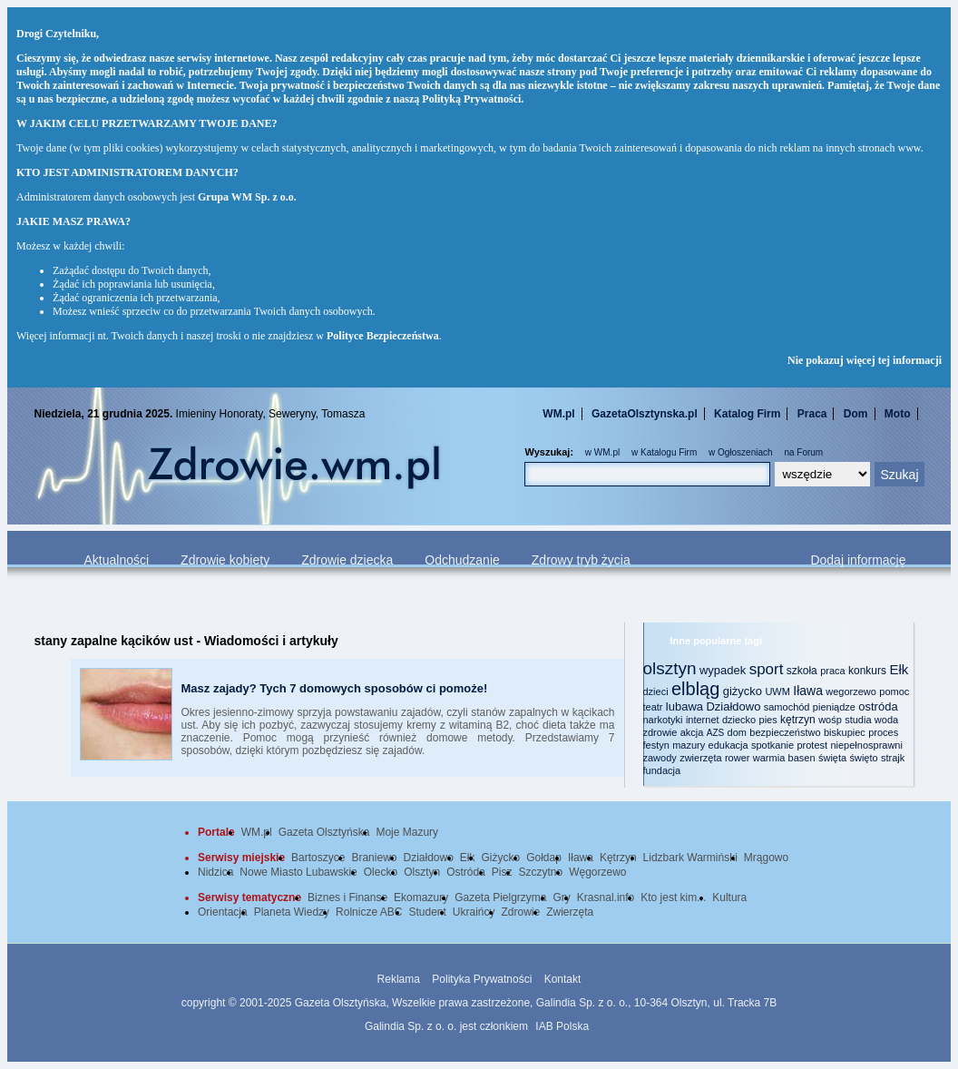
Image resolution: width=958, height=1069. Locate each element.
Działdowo (733, 706)
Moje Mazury (407, 832)
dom (737, 732)
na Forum (803, 452)
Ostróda (465, 872)
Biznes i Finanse (347, 897)
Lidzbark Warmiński (690, 857)
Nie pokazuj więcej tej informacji (864, 360)
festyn (656, 745)
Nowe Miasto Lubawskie (298, 872)
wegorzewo (851, 691)
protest (812, 745)
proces (883, 732)
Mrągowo (766, 857)
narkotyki (663, 719)
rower (737, 757)
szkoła (802, 670)
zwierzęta (700, 757)
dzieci (656, 691)
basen (802, 757)
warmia (769, 757)
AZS (715, 733)
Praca (812, 413)
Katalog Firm (747, 413)
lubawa (684, 706)
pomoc (894, 691)
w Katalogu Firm (664, 452)
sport (766, 669)
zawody (660, 757)
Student (426, 912)
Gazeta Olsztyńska (324, 832)
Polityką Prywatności (471, 99)
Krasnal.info (605, 897)
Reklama (398, 979)
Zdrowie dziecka (347, 560)
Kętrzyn (618, 857)
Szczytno (541, 872)
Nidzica (215, 872)
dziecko (739, 719)
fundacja (662, 770)
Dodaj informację (857, 560)
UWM (777, 691)
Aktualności (117, 560)
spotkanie (772, 745)
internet (702, 719)
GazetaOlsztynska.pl (644, 413)
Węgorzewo (597, 872)
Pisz (502, 872)
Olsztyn (422, 872)
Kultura (729, 897)
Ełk (898, 669)
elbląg (695, 689)
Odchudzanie (462, 560)
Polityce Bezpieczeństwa (383, 335)
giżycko (742, 691)
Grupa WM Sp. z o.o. (247, 197)
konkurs (867, 670)
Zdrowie (521, 912)
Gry (562, 897)
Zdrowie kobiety (225, 560)
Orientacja (223, 912)
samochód (787, 706)
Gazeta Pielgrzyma (500, 897)
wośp (830, 719)
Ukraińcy (474, 912)
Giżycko (501, 857)
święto (863, 757)
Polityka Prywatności (482, 979)
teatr (653, 706)
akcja (692, 732)
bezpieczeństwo (784, 732)
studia (858, 719)
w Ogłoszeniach (741, 452)
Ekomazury (421, 897)
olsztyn (670, 668)
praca (833, 670)
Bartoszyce (318, 857)
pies (768, 719)
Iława (808, 690)
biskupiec (844, 732)
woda (886, 719)
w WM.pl (602, 452)
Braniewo (373, 857)
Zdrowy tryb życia (581, 560)
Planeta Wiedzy (291, 912)
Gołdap (544, 857)
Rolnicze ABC (369, 912)
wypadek (722, 670)
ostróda (877, 706)
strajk (892, 757)
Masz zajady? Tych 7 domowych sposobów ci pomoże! (334, 688)
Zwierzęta (569, 912)
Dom (856, 413)
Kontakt (563, 979)
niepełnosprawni (866, 745)
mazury (688, 745)
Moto (898, 413)
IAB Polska (562, 1026)
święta (832, 757)
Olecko (380, 872)
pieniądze (834, 706)
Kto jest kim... (673, 897)
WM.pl (558, 413)
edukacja (728, 745)
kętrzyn (798, 719)
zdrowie (660, 732)
